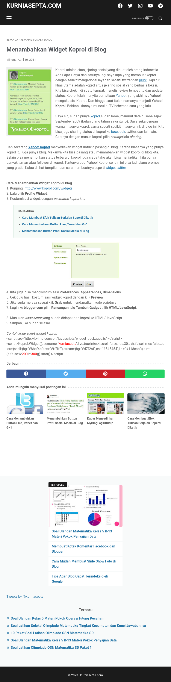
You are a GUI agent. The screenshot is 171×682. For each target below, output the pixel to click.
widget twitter (116, 168)
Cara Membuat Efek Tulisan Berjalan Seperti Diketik (57, 218)
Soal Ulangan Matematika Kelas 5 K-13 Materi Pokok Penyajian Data (64, 640)
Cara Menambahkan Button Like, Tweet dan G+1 (55, 224)
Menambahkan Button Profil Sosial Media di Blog (55, 231)
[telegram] (160, 6)
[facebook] (119, 6)
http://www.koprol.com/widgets (48, 188)
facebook (118, 132)
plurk (143, 80)
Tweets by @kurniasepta (25, 596)
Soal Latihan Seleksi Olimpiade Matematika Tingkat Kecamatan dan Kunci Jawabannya (78, 626)
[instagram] (139, 6)
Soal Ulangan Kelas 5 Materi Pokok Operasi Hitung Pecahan (57, 618)
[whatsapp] (145, 374)
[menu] (11, 18)
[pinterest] (105, 374)
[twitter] (129, 6)
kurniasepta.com (33, 5)
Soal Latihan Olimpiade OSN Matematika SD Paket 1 (51, 648)
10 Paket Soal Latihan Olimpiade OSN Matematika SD (52, 633)
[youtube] (149, 6)
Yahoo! (121, 96)
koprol (95, 116)
